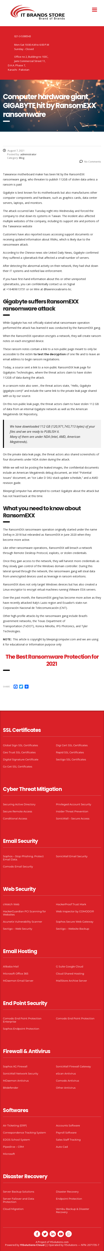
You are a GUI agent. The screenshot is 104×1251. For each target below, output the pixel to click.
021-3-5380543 (22, 36)
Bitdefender (10, 1087)
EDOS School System (16, 1139)
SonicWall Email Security (71, 856)
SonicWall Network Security (20, 1073)
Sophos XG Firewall (15, 1066)
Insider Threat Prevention (72, 811)
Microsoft (9, 1153)
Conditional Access (15, 818)
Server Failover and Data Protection (18, 1200)
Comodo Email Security (18, 866)
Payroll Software (66, 1132)
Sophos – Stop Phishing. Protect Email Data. (23, 858)
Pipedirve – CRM (13, 1146)
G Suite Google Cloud (69, 966)
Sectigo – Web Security (17, 928)
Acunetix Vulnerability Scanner (22, 921)
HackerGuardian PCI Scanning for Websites (24, 913)
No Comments (90, 161)
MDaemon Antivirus (16, 1080)
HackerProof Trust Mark (71, 904)
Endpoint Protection (69, 1198)
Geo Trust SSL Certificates (19, 752)
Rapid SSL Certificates (70, 752)
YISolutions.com (59, 1242)
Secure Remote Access (17, 811)
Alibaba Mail (11, 966)
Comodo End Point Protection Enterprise (22, 1020)
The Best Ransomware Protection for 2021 (52, 660)
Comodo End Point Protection (75, 1018)
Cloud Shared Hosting (70, 973)
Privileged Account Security (73, 804)
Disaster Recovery (67, 1191)
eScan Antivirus (66, 1073)
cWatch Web (11, 904)
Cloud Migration (13, 1208)
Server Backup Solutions (18, 1191)
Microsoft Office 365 (15, 973)
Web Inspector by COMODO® (75, 911)
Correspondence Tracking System (24, 1132)
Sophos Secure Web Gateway (74, 921)
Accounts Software (68, 1125)
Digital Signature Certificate (20, 759)
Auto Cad (62, 1146)
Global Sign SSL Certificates (20, 745)
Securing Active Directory (19, 804)
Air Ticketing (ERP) (15, 1125)
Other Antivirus (65, 1087)
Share (6, 686)
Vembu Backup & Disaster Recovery (72, 1210)
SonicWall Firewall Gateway (73, 1066)
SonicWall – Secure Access (72, 818)
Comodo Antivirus (67, 1080)
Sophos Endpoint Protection (21, 1028)
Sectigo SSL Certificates (71, 759)
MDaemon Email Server (18, 980)
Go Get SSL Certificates (17, 766)
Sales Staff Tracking (68, 1139)
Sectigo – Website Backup (72, 928)
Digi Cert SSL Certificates (72, 745)
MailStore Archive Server (71, 980)
